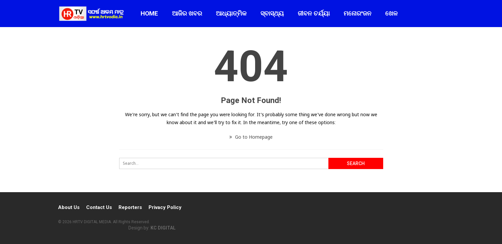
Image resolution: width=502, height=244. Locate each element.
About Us (69, 207)
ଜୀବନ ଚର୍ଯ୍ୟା (314, 13)
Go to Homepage (251, 137)
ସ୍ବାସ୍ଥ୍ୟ (272, 13)
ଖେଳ (391, 13)
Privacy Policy (165, 207)
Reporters (130, 207)
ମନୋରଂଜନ (357, 13)
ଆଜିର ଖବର (187, 13)
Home (149, 13)
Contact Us (99, 207)
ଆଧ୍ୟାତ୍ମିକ (231, 13)
